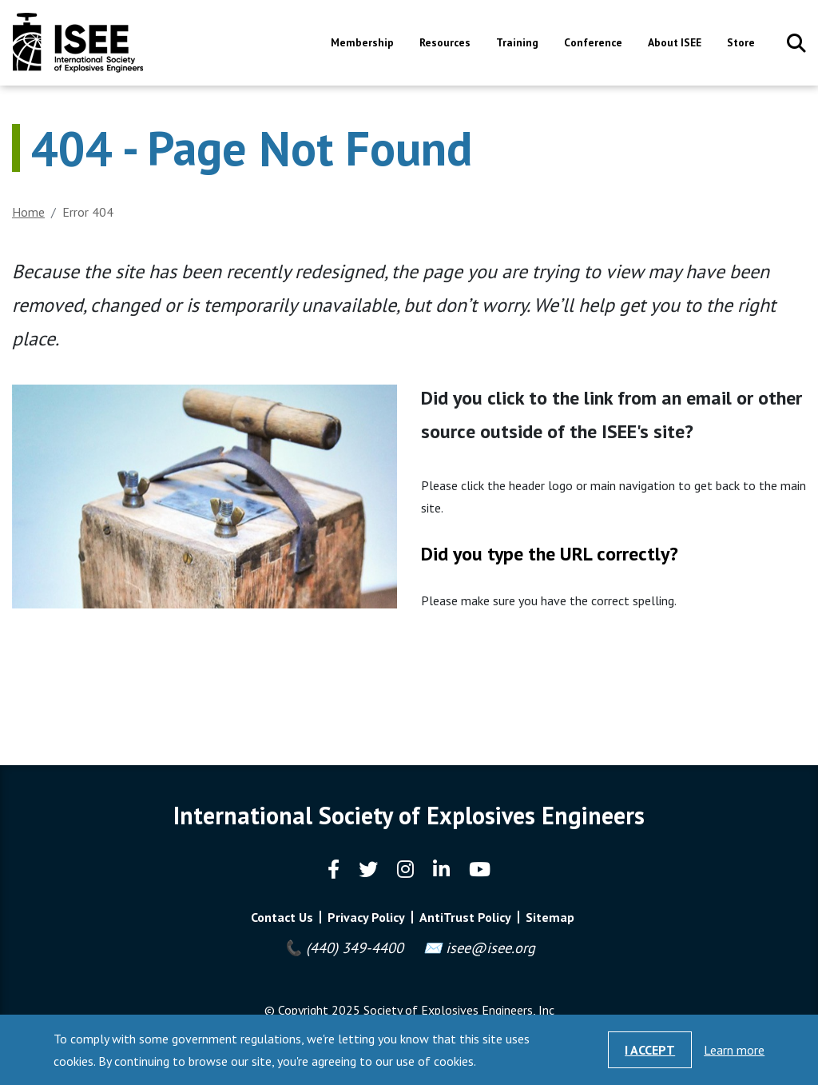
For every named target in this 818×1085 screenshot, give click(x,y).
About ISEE (674, 44)
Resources (445, 44)
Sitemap (550, 917)
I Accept (650, 1050)
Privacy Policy (366, 917)
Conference (593, 44)
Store (741, 44)
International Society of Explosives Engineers (78, 43)
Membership (362, 44)
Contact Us (282, 917)
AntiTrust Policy (465, 917)
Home (28, 212)
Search (796, 43)
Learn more (734, 1050)
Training (517, 44)
